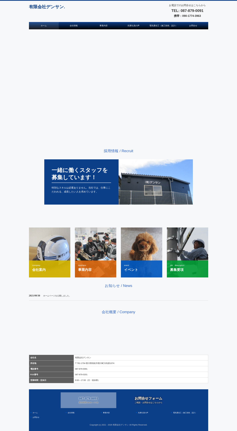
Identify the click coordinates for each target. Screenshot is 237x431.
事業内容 (104, 25)
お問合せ (193, 25)
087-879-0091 (191, 11)
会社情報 (74, 25)
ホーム (44, 25)
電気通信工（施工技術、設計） (163, 25)
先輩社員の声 (133, 25)
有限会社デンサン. (47, 6)
